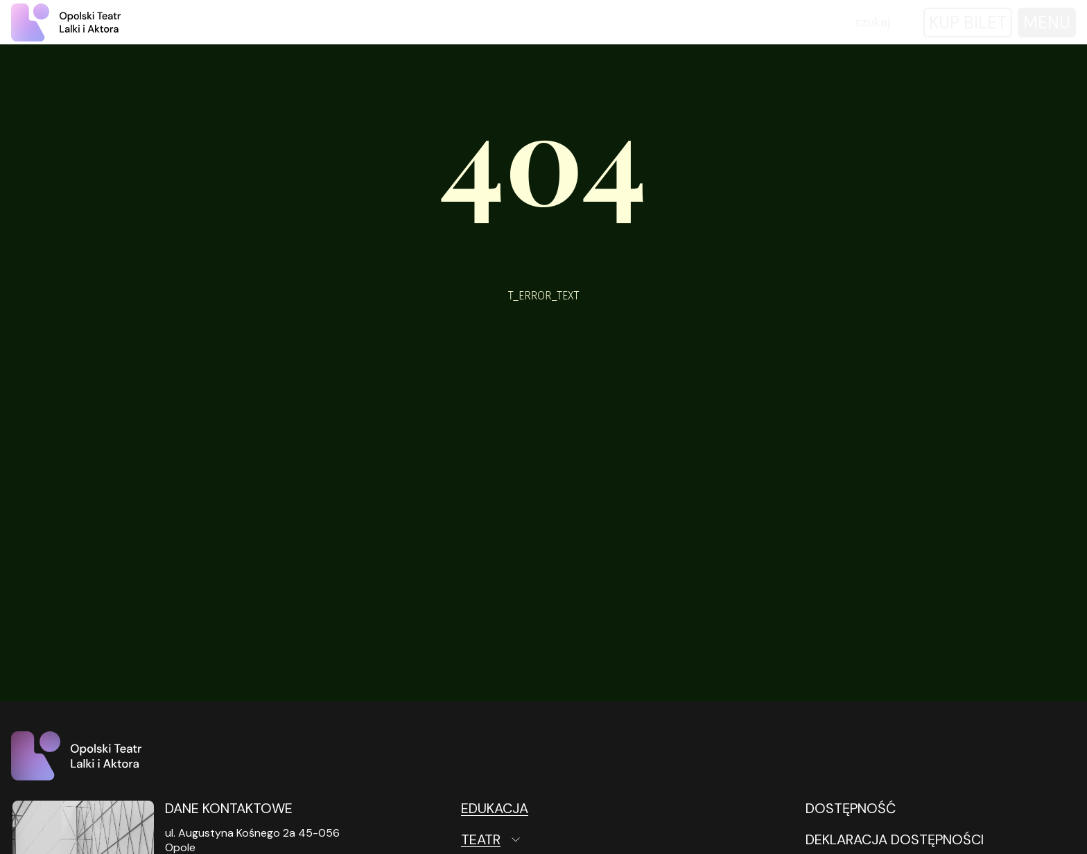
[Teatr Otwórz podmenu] (551, 839)
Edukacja (494, 808)
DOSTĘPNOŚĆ (851, 808)
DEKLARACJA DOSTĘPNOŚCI (895, 839)
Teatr (481, 839)
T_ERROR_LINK (543, 357)
